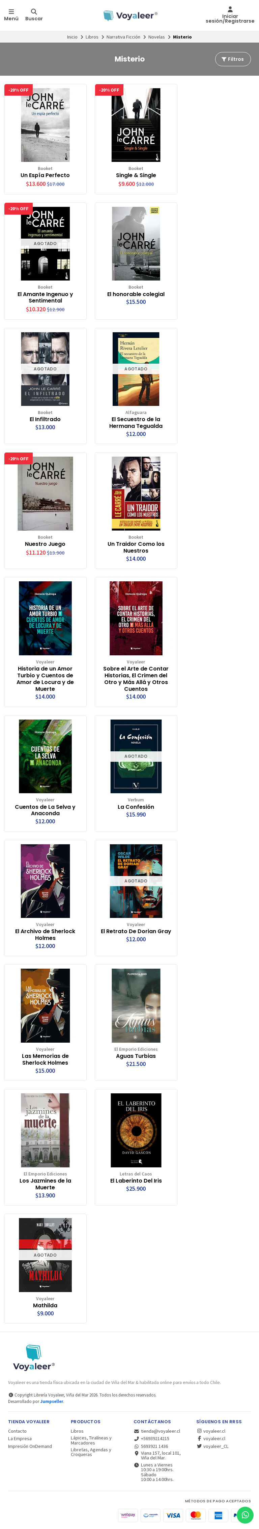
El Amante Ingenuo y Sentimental (45, 298)
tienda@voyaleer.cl (157, 1431)
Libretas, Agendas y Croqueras (91, 1452)
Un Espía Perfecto (45, 175)
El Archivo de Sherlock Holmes (45, 935)
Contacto (17, 1431)
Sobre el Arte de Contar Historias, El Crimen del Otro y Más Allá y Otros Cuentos (136, 678)
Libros (92, 37)
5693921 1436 (151, 1446)
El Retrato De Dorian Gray (136, 931)
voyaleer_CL (212, 1446)
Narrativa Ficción (123, 37)
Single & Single (136, 175)
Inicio (72, 37)
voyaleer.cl (210, 1431)
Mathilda (45, 1305)
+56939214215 (151, 1438)
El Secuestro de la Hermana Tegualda (136, 423)
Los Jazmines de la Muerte (45, 1184)
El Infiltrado (45, 419)
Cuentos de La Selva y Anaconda (45, 810)
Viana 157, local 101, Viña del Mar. (157, 1455)
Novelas (156, 37)
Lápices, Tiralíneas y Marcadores (91, 1440)
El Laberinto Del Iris (136, 1181)
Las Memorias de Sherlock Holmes (45, 1059)
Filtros (232, 59)
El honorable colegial (136, 294)
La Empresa (20, 1438)
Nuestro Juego (45, 544)
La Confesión (136, 807)
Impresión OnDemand (30, 1446)
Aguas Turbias (136, 1056)
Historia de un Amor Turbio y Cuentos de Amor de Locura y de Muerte (45, 678)
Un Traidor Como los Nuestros (136, 547)
